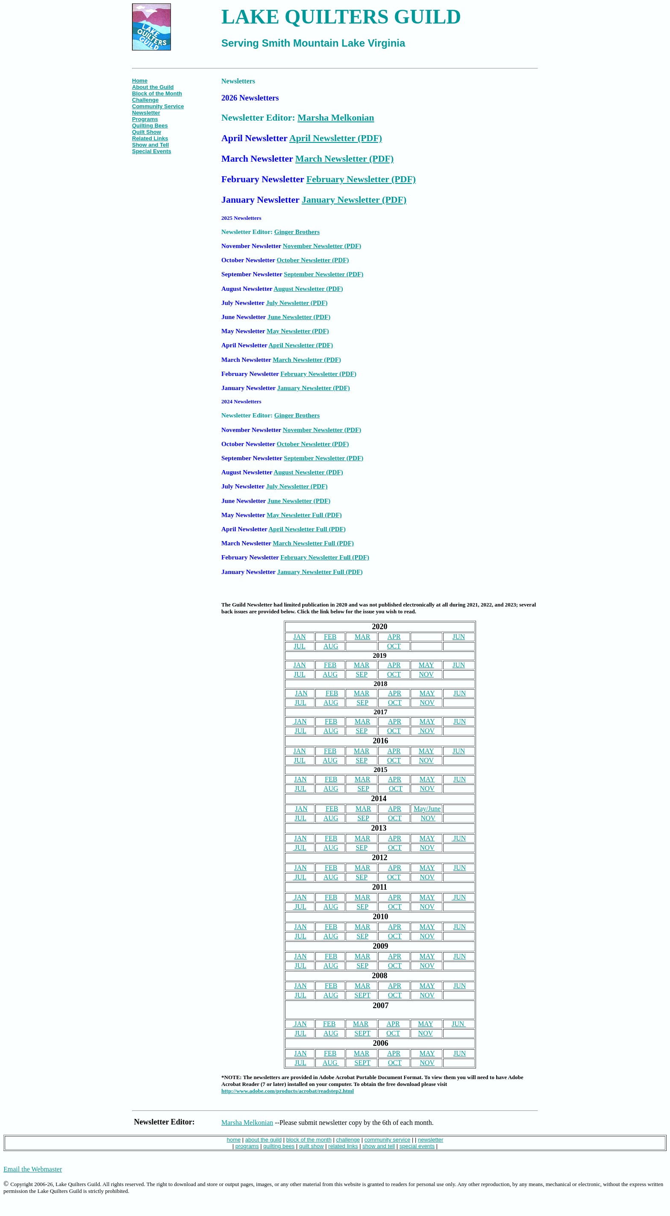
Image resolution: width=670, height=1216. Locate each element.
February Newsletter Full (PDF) (324, 557)
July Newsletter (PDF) (296, 302)
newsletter (430, 1139)
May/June (427, 808)
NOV (426, 674)
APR (393, 636)
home (234, 1139)
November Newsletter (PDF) (322, 245)
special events (417, 1146)
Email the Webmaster (32, 1169)
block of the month (309, 1139)
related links (343, 1146)
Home (139, 80)
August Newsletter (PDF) (308, 288)
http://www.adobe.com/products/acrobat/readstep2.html (287, 1091)
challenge (348, 1139)
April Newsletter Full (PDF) (307, 529)
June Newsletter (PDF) (298, 316)
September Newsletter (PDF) (323, 274)
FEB (330, 636)
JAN (300, 636)
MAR (362, 636)
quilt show (311, 1146)
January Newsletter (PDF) (354, 199)
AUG (330, 646)
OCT (394, 646)
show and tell (378, 1146)
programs (247, 1146)
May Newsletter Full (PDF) (304, 514)
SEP (361, 674)
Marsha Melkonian (335, 117)
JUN (459, 636)
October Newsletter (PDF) (312, 259)
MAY (426, 665)
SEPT (362, 995)
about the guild (263, 1139)
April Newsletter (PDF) (335, 138)
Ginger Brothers (297, 231)
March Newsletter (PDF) (344, 158)
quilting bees (278, 1146)
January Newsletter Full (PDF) (320, 571)
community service (387, 1139)
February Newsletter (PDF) (361, 179)
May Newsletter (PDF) (298, 330)
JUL (300, 646)
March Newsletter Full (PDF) (313, 543)
